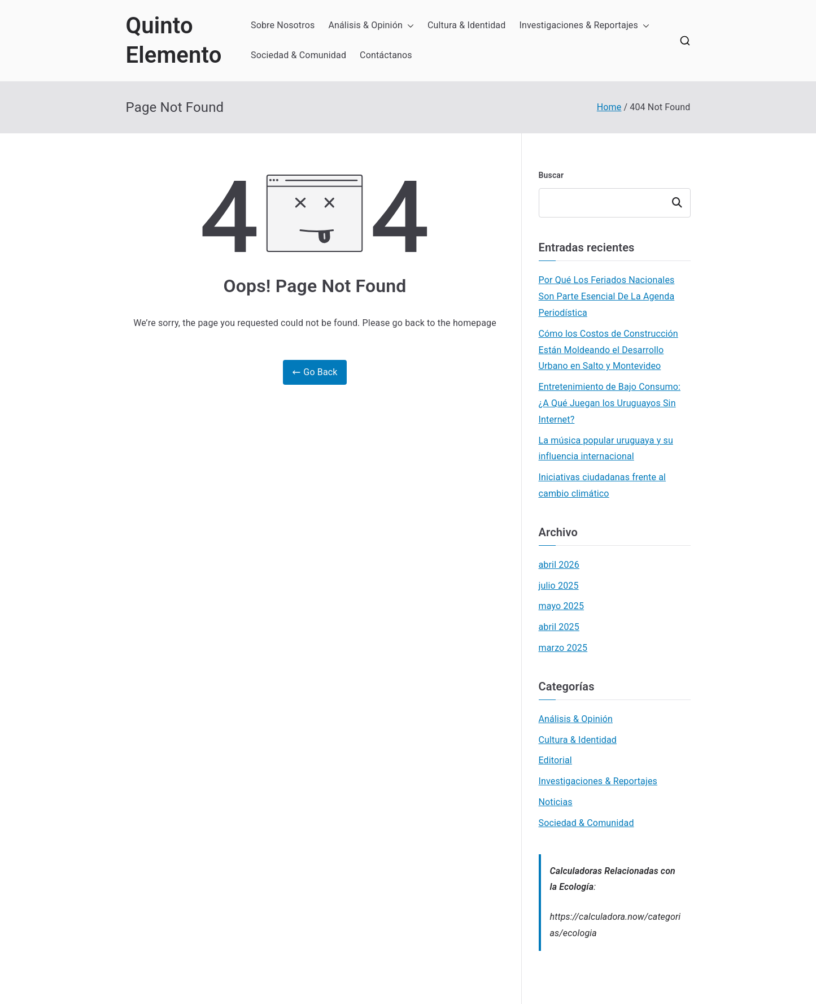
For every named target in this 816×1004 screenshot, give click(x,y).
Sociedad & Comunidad (298, 55)
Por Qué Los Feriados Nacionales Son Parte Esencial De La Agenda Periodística (607, 296)
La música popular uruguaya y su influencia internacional (606, 448)
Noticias (556, 802)
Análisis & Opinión (371, 26)
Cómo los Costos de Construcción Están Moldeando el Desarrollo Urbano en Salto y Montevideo (608, 350)
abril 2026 (559, 564)
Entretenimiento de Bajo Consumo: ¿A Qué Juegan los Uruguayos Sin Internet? (609, 403)
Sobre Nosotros (283, 25)
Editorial (555, 760)
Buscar (551, 175)
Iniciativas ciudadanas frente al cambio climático (602, 485)
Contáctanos (386, 55)
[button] (408, 26)
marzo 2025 (563, 647)
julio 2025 (559, 585)
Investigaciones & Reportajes (584, 26)
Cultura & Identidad (466, 25)
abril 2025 (559, 626)
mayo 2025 (561, 606)
